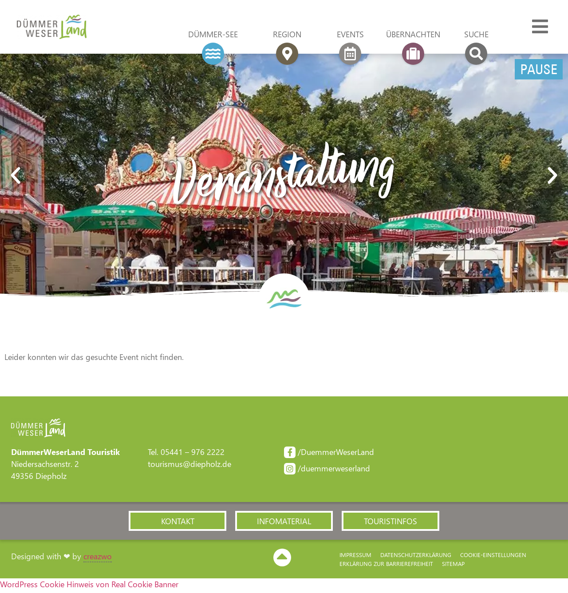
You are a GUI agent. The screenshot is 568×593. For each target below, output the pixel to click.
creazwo (97, 558)
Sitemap (453, 565)
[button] (15, 177)
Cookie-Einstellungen (493, 557)
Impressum (355, 557)
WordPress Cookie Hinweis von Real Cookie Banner (89, 586)
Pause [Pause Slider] (538, 70)
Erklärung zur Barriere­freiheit (386, 565)
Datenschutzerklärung (415, 557)
